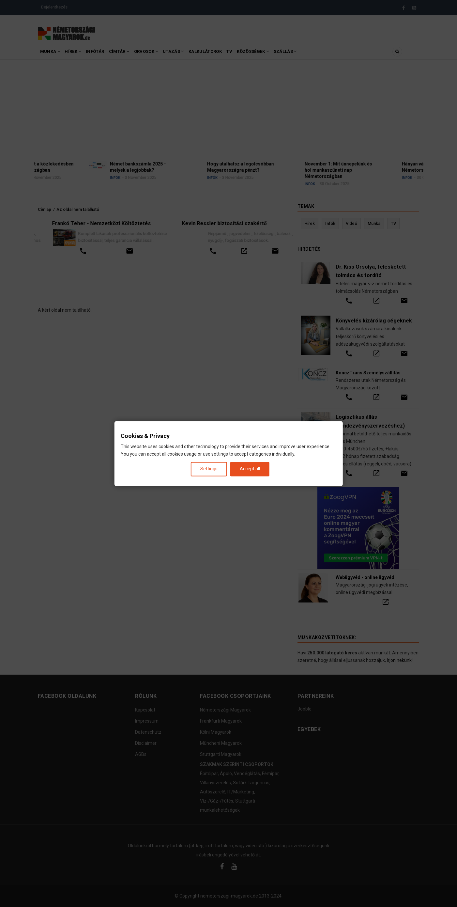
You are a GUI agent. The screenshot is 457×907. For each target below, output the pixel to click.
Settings (209, 469)
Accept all (250, 469)
